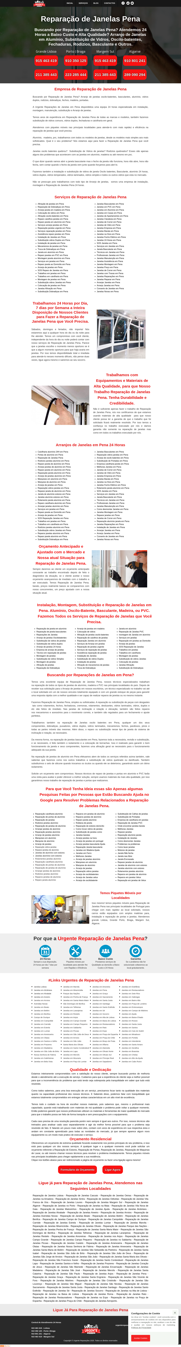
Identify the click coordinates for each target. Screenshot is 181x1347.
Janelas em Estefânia (131, 987)
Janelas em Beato (41, 1007)
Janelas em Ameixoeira (43, 1034)
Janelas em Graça (100, 993)
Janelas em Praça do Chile (103, 1038)
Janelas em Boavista (130, 1051)
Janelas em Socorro (100, 1014)
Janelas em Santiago (101, 1004)
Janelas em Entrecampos (132, 1007)
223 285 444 (75, 75)
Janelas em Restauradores (103, 1024)
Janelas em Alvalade (42, 993)
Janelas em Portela (130, 1038)
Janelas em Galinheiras (44, 1058)
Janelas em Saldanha (72, 1027)
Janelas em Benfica (42, 1014)
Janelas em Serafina (130, 1048)
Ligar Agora (112, 1169)
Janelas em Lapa (70, 1051)
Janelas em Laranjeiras (73, 1010)
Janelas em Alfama (100, 1044)
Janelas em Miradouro (131, 1034)
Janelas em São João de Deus (76, 1034)
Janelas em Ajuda (129, 1014)
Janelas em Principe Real (103, 1058)
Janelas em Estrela (42, 1027)
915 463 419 (46, 61)
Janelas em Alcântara (43, 990)
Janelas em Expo (99, 1031)
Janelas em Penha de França (75, 997)
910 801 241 (134, 61)
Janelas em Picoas (71, 1031)
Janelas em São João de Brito (46, 1051)
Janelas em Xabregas (131, 997)
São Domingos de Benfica (74, 1004)
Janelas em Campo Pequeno (75, 1024)
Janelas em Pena (99, 990)
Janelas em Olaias (41, 1038)
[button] (174, 1312)
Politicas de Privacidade (141, 1327)
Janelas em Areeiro (42, 997)
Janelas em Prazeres (43, 1044)
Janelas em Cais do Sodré (133, 1031)
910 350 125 (75, 61)
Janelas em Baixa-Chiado (132, 1017)
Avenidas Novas (41, 1004)
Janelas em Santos (130, 1027)
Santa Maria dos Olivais (73, 1044)
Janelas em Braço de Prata (103, 1041)
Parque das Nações (71, 993)
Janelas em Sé (98, 1010)
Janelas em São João (72, 1041)
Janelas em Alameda (101, 1048)
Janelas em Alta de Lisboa (103, 1017)
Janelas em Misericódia (73, 990)
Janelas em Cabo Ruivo (132, 1061)
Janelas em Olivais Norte (102, 1051)
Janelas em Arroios (42, 1000)
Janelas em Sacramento (102, 997)
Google (47, 800)
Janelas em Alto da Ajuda (132, 1058)
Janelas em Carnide (42, 1024)
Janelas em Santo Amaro (132, 1044)
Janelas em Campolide (43, 1021)
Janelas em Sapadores (102, 1061)
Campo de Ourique (42, 1017)
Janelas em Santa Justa (102, 1000)
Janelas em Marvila (71, 987)
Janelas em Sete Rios (131, 993)
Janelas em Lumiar (42, 1031)
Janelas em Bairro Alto (131, 1000)
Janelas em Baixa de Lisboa (104, 1021)
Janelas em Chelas (130, 1055)
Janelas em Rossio (130, 1021)
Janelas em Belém (41, 1010)
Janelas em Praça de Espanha (105, 1034)
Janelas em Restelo (71, 1014)
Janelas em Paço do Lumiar (75, 1061)
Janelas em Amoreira (101, 987)
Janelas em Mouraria (72, 1058)
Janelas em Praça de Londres (134, 1004)
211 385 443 (46, 75)
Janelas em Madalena (43, 1048)
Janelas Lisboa (40, 987)
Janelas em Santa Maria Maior (76, 1000)
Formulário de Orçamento (77, 1169)
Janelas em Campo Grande (74, 1021)
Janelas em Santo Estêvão (103, 1007)
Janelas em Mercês (71, 1055)
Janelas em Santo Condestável (76, 1048)
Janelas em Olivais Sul (101, 1055)
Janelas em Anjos (70, 1017)
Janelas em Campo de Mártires (135, 1010)
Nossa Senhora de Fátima (45, 1055)
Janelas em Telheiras (72, 1007)
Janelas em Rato (99, 1027)
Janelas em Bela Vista (43, 1061)
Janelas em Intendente (131, 1041)
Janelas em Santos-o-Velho (45, 1041)
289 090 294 (134, 75)
